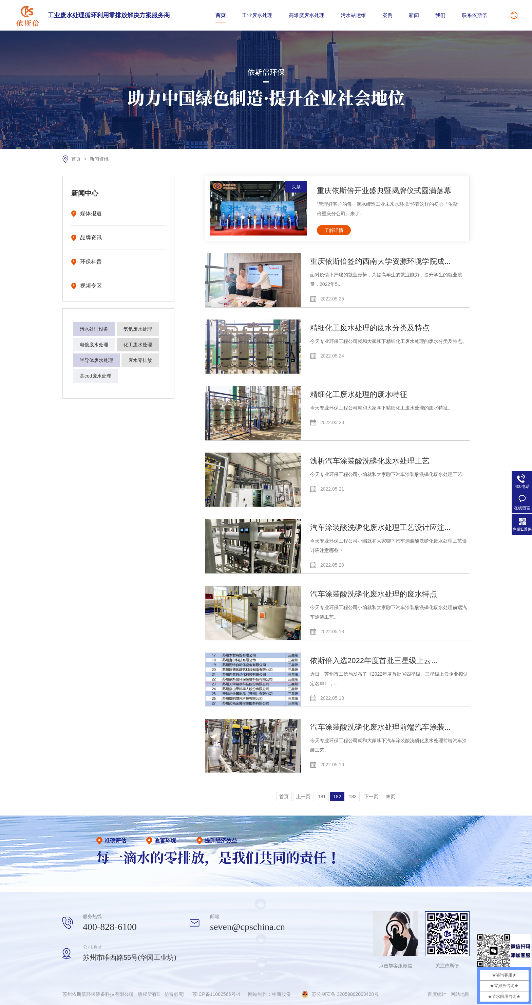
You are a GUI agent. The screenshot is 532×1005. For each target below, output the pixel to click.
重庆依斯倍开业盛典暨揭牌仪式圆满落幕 (384, 190)
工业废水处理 (257, 15)
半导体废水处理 (96, 360)
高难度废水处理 (306, 15)
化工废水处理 (138, 344)
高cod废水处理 (95, 376)
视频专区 (91, 286)
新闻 (414, 15)
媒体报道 (91, 213)
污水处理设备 (94, 329)
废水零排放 (140, 360)
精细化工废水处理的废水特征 (358, 394)
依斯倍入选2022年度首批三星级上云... (373, 660)
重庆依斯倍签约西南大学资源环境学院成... (380, 261)
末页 (390, 796)
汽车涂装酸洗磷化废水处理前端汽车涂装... (380, 727)
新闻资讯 (99, 159)
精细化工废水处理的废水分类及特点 (370, 328)
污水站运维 (353, 15)
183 (353, 796)
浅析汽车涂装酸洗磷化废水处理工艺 (370, 461)
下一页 (371, 796)
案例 (387, 15)
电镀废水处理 (94, 344)
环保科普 (91, 261)
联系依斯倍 (474, 15)
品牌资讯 (91, 237)
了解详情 (333, 230)
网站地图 (460, 994)
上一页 (303, 796)
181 (322, 796)
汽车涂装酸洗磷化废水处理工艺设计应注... (380, 527)
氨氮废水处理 (138, 329)
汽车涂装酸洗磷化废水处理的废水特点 (373, 594)
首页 (220, 15)
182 (337, 796)
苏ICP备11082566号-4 (216, 994)
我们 (440, 15)
